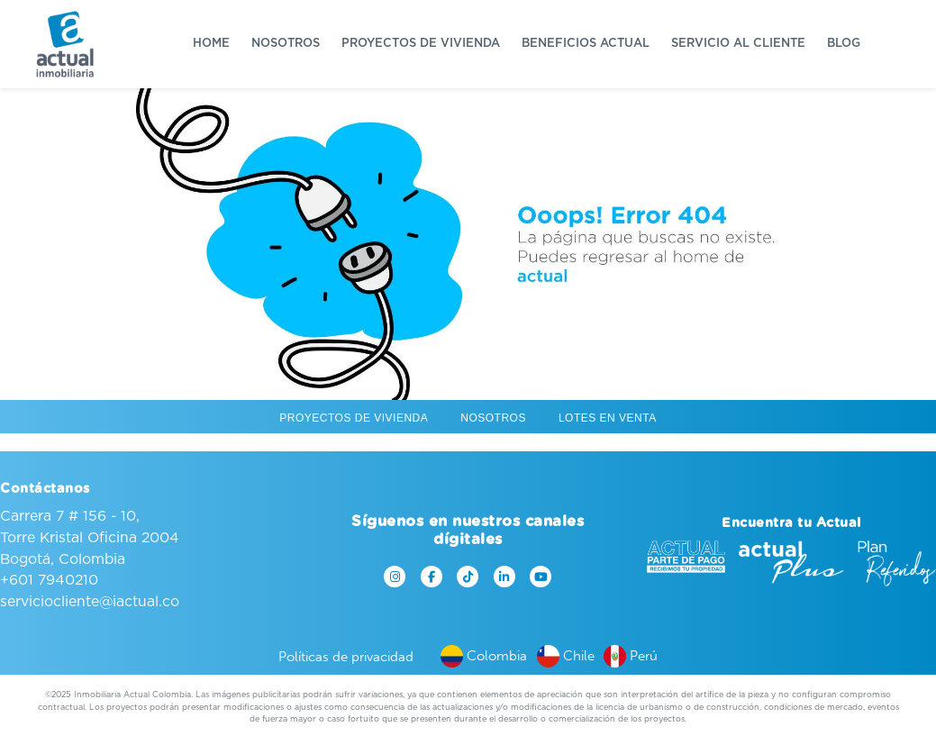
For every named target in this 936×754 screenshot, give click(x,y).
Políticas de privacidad (345, 657)
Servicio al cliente (738, 44)
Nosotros (285, 44)
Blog (843, 44)
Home (211, 44)
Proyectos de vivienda (420, 44)
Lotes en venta (608, 418)
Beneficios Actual (586, 44)
